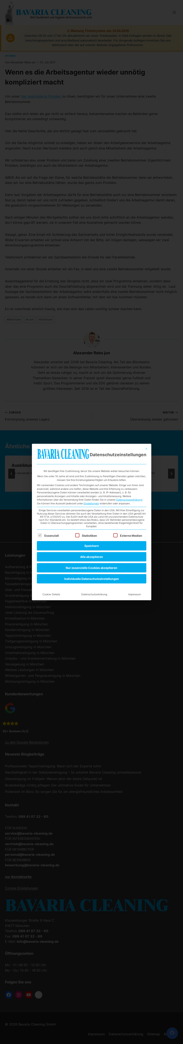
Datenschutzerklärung (129, 437)
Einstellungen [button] (91, 441)
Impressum (134, 532)
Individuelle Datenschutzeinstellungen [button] (91, 517)
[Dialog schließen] (146, 387)
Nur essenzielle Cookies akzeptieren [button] (91, 506)
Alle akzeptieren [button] (91, 495)
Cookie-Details (51, 532)
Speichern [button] (91, 484)
